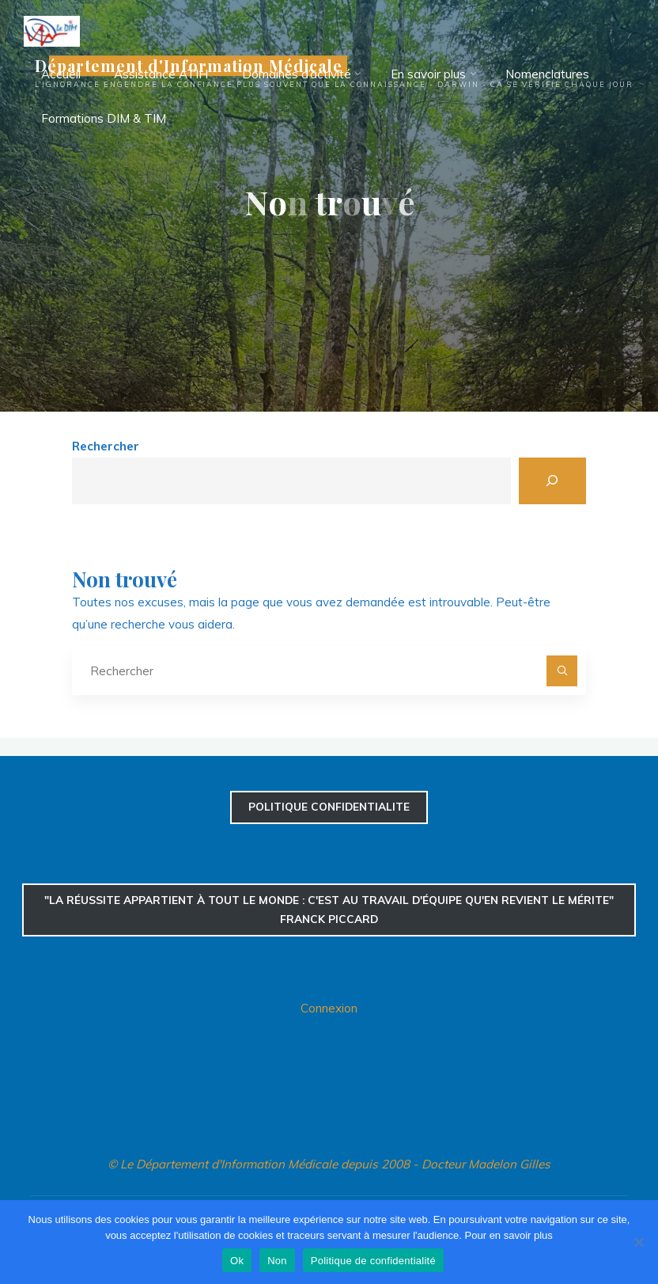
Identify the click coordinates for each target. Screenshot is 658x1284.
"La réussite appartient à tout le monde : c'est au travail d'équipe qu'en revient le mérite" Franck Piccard (329, 909)
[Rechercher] (552, 481)
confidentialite (329, 806)
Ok (237, 1261)
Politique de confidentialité (373, 1261)
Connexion (329, 1008)
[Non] (638, 1242)
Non (277, 1261)
